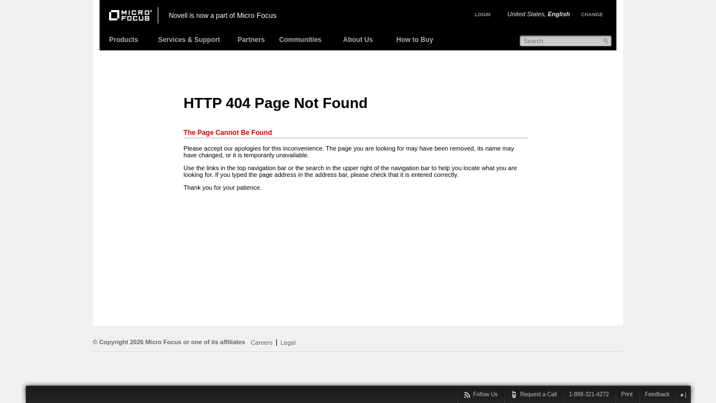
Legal (287, 342)
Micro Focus (256, 15)
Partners (251, 40)
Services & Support (189, 40)
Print (627, 394)
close (682, 395)
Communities (300, 40)
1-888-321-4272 (589, 394)
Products (123, 40)
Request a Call (538, 394)
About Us (358, 40)
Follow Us (485, 394)
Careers (261, 342)
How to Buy (415, 40)
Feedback (657, 394)
